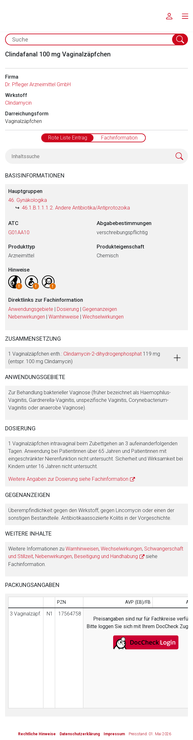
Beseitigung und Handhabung (106, 556)
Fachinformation (119, 138)
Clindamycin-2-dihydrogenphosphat (102, 354)
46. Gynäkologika (27, 200)
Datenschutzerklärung (80, 734)
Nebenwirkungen (26, 317)
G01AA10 (18, 232)
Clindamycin (18, 103)
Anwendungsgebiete (30, 309)
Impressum (114, 734)
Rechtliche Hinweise (37, 734)
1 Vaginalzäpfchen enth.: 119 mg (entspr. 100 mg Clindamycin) (84, 357)
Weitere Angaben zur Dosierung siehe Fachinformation (68, 479)
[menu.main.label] (185, 16)
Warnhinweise (63, 317)
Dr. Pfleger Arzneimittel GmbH (38, 84)
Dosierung (68, 309)
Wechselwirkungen (103, 317)
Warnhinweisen (82, 549)
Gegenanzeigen (99, 309)
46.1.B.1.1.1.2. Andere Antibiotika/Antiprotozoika (76, 208)
